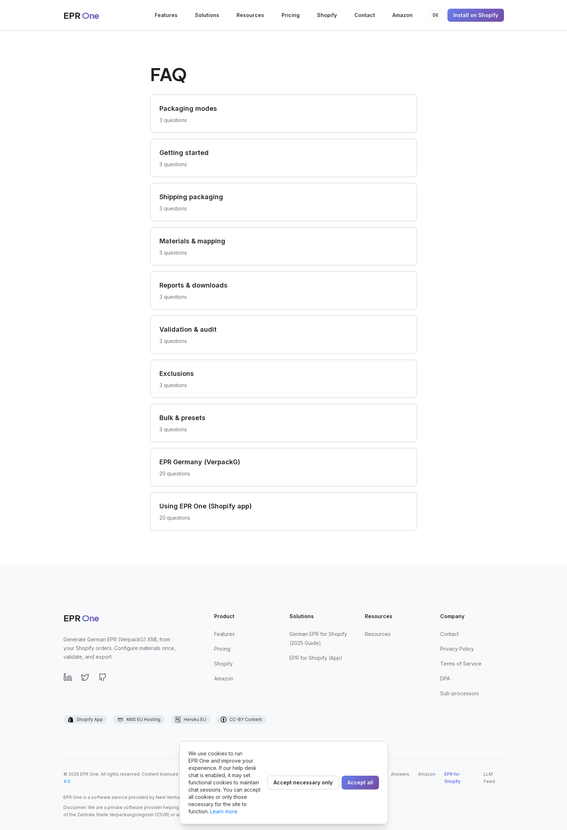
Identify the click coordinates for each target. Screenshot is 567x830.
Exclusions (176, 373)
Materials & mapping (192, 241)
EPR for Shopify (452, 777)
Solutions (207, 15)
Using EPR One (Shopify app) (205, 506)
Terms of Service (460, 664)
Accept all (360, 782)
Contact (364, 15)
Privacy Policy (457, 649)
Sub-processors (459, 693)
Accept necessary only (303, 782)
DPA (445, 678)
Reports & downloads (193, 285)
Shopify (327, 15)
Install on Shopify (475, 15)
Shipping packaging (191, 197)
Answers (400, 774)
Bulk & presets (182, 418)
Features (166, 15)
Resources (250, 15)
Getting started (184, 152)
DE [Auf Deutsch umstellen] (435, 15)
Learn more (223, 811)
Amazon (402, 15)
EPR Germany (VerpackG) (199, 462)
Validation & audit (188, 329)
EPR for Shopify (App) (315, 658)
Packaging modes (188, 108)
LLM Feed (489, 777)
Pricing (291, 15)
